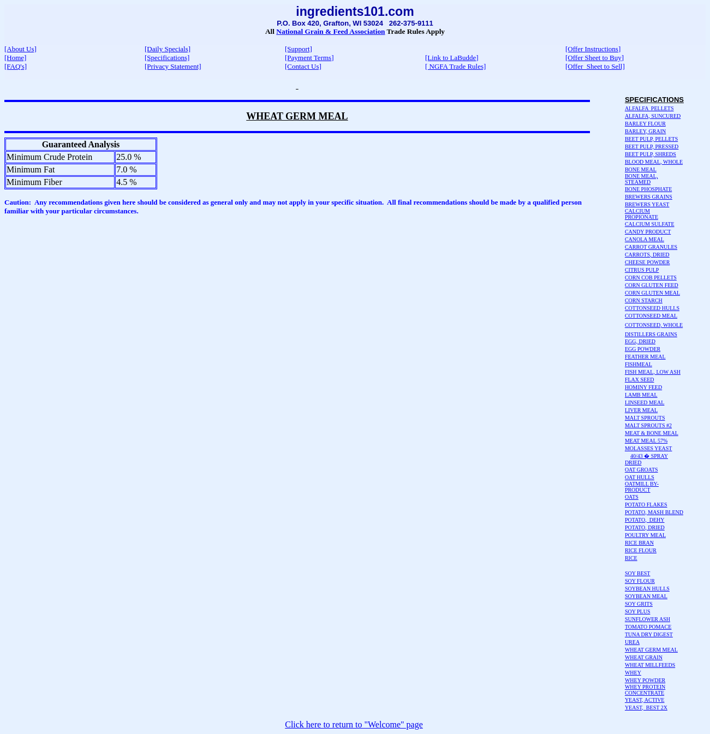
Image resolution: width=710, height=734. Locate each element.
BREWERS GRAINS (648, 197)
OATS (632, 497)
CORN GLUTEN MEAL (652, 293)
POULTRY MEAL (645, 535)
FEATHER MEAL (645, 357)
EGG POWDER (642, 349)
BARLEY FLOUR (645, 124)
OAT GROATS (641, 470)
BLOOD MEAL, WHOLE (654, 162)
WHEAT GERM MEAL (651, 650)
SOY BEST (638, 573)
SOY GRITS (639, 604)
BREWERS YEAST (647, 204)
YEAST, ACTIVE (645, 700)
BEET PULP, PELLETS (651, 139)
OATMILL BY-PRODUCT (642, 487)
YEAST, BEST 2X (646, 708)
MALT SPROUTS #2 (648, 425)
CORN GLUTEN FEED (651, 285)
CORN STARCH (644, 300)
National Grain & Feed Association (330, 31)
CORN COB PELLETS (651, 277)
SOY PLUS (638, 611)
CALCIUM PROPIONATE (641, 214)
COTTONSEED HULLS (652, 308)
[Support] (298, 49)
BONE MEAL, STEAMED (641, 179)
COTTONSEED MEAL (651, 316)
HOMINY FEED (643, 387)
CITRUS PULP (642, 270)
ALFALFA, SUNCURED (653, 116)
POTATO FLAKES (646, 505)
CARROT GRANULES (651, 247)
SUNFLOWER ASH (647, 619)
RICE (631, 558)
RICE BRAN (639, 543)
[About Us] (20, 49)
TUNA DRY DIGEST (649, 634)
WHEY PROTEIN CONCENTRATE (645, 690)
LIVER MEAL (641, 410)
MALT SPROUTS (645, 418)
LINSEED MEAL (645, 402)
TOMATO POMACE (648, 627)
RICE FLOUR (641, 550)
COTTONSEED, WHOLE (654, 325)
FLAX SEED (639, 380)
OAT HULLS (639, 477)
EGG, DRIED (640, 341)
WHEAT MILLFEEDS (650, 665)
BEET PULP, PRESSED (651, 147)
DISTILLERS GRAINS (651, 334)
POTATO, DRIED (645, 527)
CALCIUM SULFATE (650, 224)
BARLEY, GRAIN (645, 131)
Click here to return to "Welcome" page (354, 724)
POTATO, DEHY (645, 520)
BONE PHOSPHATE (648, 189)
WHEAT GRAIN (644, 657)
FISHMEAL (638, 364)
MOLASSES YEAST (648, 448)
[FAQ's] (15, 66)
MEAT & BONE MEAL (651, 433)
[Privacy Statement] (173, 66)
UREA (632, 642)
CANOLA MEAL (644, 239)
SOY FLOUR (640, 581)
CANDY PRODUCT (648, 232)
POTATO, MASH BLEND (654, 512)
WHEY (633, 673)
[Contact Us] (303, 66)
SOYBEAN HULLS (647, 589)
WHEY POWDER (645, 680)
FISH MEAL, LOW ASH (653, 372)
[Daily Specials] (167, 49)
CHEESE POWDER (647, 262)
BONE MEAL (641, 169)
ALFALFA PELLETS (649, 108)
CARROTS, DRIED (647, 255)
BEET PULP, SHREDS (650, 154)
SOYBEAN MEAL (646, 596)
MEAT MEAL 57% (646, 441)
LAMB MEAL (641, 395)
